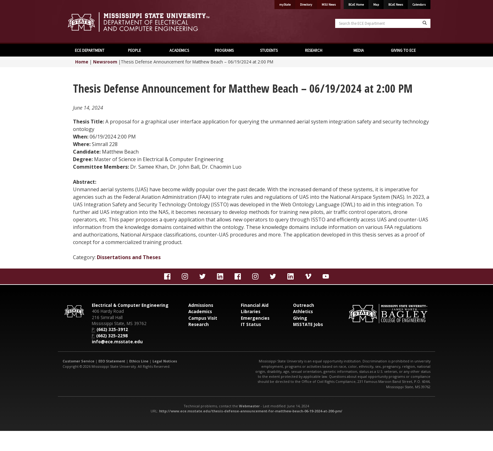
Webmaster (249, 406)
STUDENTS (269, 50)
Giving (300, 318)
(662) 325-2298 (112, 336)
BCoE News (395, 5)
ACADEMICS (179, 50)
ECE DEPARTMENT (89, 50)
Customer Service (78, 361)
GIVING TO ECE (403, 50)
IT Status (251, 324)
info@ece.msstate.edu (117, 342)
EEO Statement (111, 361)
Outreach (303, 305)
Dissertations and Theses (129, 257)
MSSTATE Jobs (308, 324)
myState (285, 5)
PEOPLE (134, 50)
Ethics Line (138, 361)
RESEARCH (313, 50)
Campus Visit (202, 318)
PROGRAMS (224, 50)
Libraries (250, 311)
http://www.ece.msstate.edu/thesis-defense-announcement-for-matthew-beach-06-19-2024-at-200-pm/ (250, 411)
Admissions (200, 305)
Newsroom (105, 62)
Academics (200, 311)
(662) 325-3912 (112, 329)
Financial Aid (255, 305)
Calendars (419, 5)
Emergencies (255, 318)
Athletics (303, 311)
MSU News (329, 5)
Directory (306, 5)
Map (376, 5)
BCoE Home (356, 5)
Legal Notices (164, 361)
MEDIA (358, 50)
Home (81, 62)
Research (198, 324)
